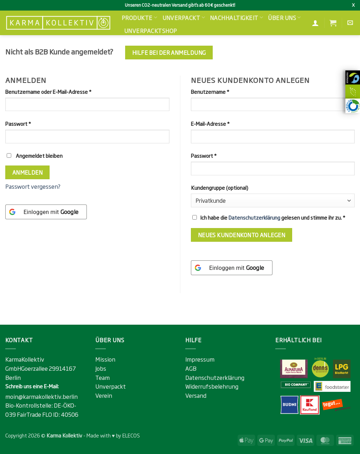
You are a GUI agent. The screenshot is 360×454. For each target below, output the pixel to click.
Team (102, 377)
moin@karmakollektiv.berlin (41, 396)
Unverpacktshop (150, 30)
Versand (195, 395)
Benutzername (223, 91)
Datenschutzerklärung (254, 217)
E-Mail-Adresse (223, 123)
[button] (332, 23)
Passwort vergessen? (32, 186)
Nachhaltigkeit (236, 17)
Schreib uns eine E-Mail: (32, 386)
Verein (103, 395)
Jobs (100, 368)
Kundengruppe (219, 187)
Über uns (284, 17)
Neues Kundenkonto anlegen (241, 235)
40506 (69, 414)
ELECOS (131, 435)
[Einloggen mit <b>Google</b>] (46, 212)
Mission (105, 359)
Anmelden (27, 172)
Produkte (140, 17)
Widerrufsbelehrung (211, 386)
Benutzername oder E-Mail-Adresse (61, 91)
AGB (191, 368)
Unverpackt (183, 17)
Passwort (31, 123)
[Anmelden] (315, 23)
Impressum (199, 359)
